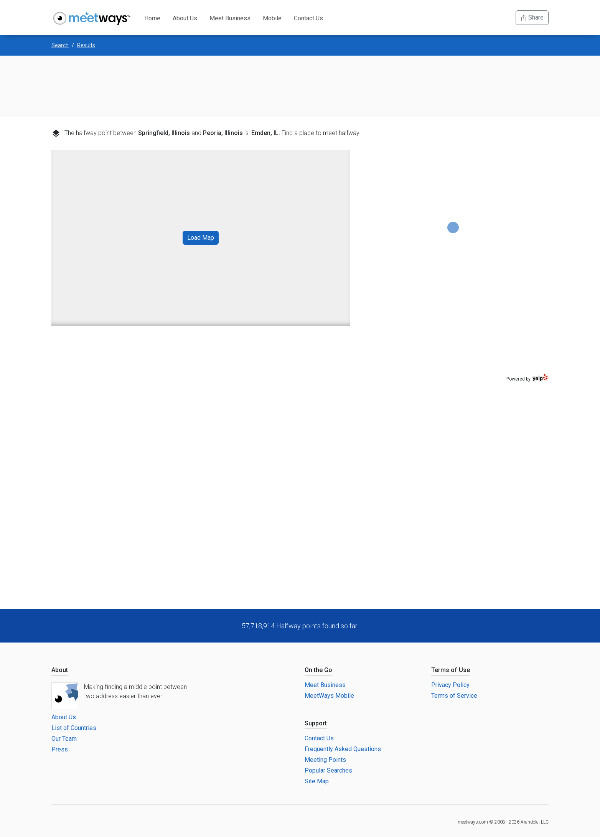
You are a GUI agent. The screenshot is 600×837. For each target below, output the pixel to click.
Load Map (200, 237)
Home (152, 18)
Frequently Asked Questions (343, 749)
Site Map (317, 781)
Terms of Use (450, 670)
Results (86, 45)
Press (59, 749)
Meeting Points (325, 759)
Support (316, 723)
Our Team (64, 738)
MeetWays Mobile (329, 695)
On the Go (318, 670)
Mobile (272, 18)
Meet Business (230, 18)
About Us (185, 18)
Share (532, 17)
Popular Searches (328, 770)
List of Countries (73, 728)
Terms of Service (454, 695)
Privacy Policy (450, 685)
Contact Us (308, 18)
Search (60, 45)
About (59, 670)
